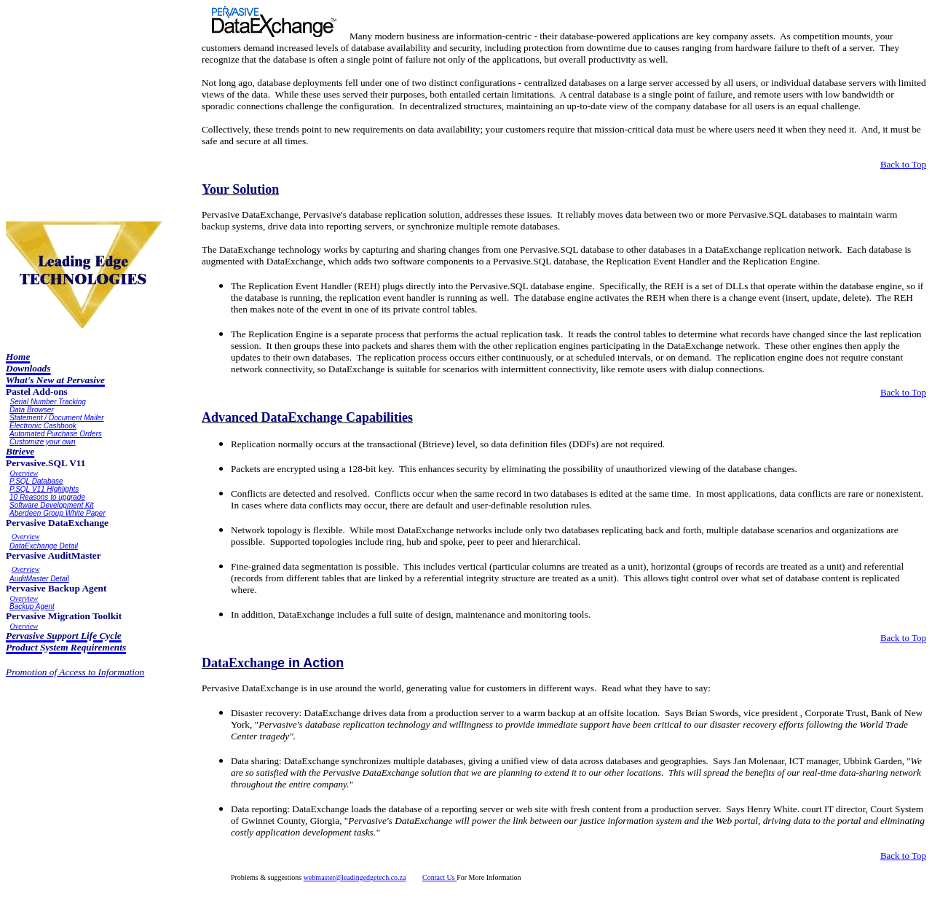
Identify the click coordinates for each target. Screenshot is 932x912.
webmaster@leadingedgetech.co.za (355, 877)
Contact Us (439, 877)
